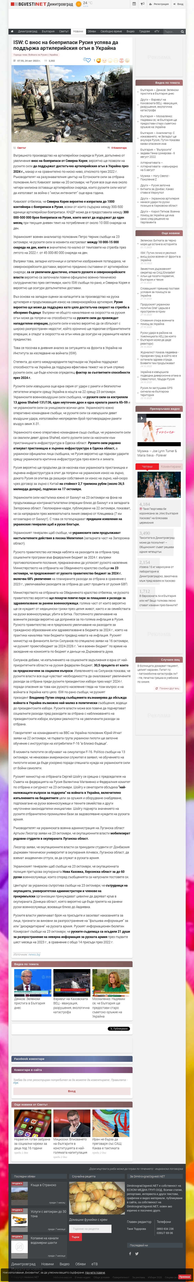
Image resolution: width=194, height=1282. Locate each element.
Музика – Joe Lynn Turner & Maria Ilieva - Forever (157, 453)
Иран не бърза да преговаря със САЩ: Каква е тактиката (107, 1143)
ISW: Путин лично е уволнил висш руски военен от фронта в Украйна (160, 256)
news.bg (34, 954)
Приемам (184, 1277)
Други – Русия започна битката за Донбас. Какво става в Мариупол (157, 188)
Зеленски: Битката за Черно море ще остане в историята (158, 242)
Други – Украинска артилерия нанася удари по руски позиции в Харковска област (159, 202)
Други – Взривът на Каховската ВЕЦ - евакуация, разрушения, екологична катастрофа (159, 105)
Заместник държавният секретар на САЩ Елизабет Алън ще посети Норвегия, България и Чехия (157, 274)
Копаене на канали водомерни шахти (44, 1240)
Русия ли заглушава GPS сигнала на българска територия (156, 391)
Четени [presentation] (147, 466)
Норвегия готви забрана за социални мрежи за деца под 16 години (32, 1143)
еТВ (95, 1264)
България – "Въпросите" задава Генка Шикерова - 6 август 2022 (157, 153)
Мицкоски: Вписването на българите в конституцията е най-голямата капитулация (70, 1145)
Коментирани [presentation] (171, 466)
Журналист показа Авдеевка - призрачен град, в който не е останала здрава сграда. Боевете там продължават (159, 357)
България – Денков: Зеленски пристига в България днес (159, 91)
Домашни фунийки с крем (88, 1219)
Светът (21, 147)
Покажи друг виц (167, 688)
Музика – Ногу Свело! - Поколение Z (155, 177)
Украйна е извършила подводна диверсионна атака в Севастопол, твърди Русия (160, 375)
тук (15, 1082)
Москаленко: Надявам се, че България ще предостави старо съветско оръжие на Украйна (108, 1008)
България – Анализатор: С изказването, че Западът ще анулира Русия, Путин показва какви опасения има (160, 138)
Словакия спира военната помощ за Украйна (157, 322)
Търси (75, 1237)
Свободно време (111, 31)
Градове (144, 31)
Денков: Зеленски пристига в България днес (29, 1003)
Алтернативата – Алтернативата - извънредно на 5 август (159, 166)
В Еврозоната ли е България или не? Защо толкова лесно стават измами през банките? (158, 600)
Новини (78, 31)
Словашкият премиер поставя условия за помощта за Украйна (159, 292)
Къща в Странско (43, 1185)
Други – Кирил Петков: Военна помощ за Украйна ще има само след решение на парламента (160, 217)
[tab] (147, 467)
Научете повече (95, 1272)
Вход (72, 1091)
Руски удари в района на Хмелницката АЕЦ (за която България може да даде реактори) (158, 338)
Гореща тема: (36, 55)
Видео (65, 1264)
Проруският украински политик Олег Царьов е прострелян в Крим (155, 307)
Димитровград (23, 1264)
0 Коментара (119, 147)
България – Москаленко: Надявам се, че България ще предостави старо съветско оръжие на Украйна (158, 121)
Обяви (80, 1264)
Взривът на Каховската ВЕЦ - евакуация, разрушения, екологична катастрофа (71, 1005)
